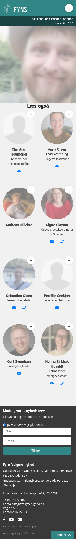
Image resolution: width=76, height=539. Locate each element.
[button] (69, 8)
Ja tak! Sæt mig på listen (25, 425)
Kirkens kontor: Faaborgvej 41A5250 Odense (33, 493)
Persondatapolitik (13, 526)
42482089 (62, 244)
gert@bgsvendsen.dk (19, 376)
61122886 (18, 500)
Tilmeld (37, 450)
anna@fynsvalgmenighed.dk (57, 168)
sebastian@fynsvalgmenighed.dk (14, 310)
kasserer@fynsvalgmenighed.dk (19, 173)
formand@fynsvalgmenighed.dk (51, 385)
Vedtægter (31, 526)
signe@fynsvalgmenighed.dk (51, 244)
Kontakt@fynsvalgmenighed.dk (23, 504)
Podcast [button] (62, 535)
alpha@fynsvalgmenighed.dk (57, 310)
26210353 (62, 385)
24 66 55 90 (24, 310)
